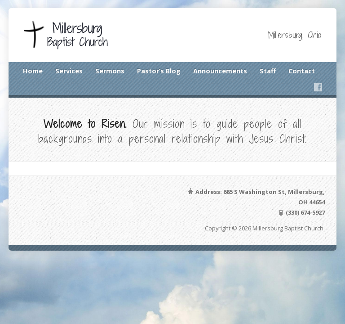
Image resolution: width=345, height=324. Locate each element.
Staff (268, 71)
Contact (301, 71)
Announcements (220, 71)
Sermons (109, 71)
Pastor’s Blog (159, 71)
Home (33, 71)
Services (69, 71)
